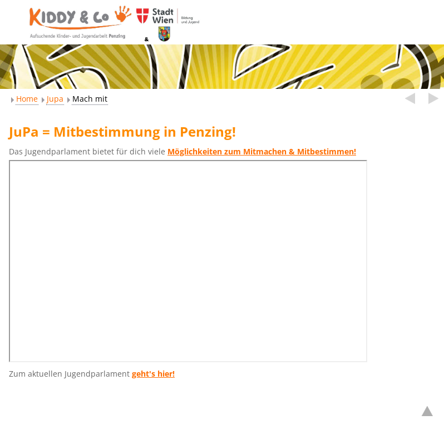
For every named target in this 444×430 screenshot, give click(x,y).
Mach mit (89, 98)
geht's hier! (153, 373)
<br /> (188, 261)
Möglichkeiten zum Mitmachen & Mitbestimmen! (261, 151)
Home (27, 98)
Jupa (55, 98)
